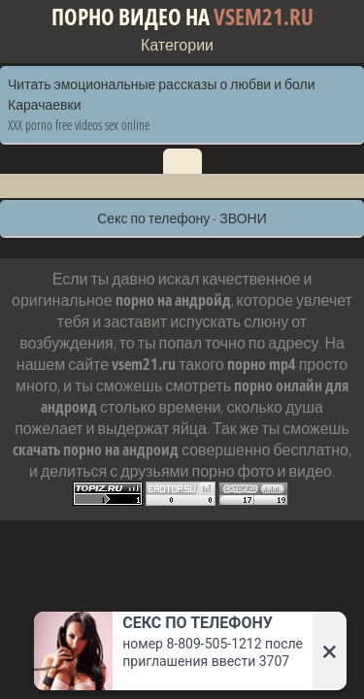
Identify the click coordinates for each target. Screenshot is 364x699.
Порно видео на (182, 17)
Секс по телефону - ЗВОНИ (182, 218)
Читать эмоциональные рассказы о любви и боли (161, 84)
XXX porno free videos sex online (78, 125)
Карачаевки (44, 104)
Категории (177, 44)
